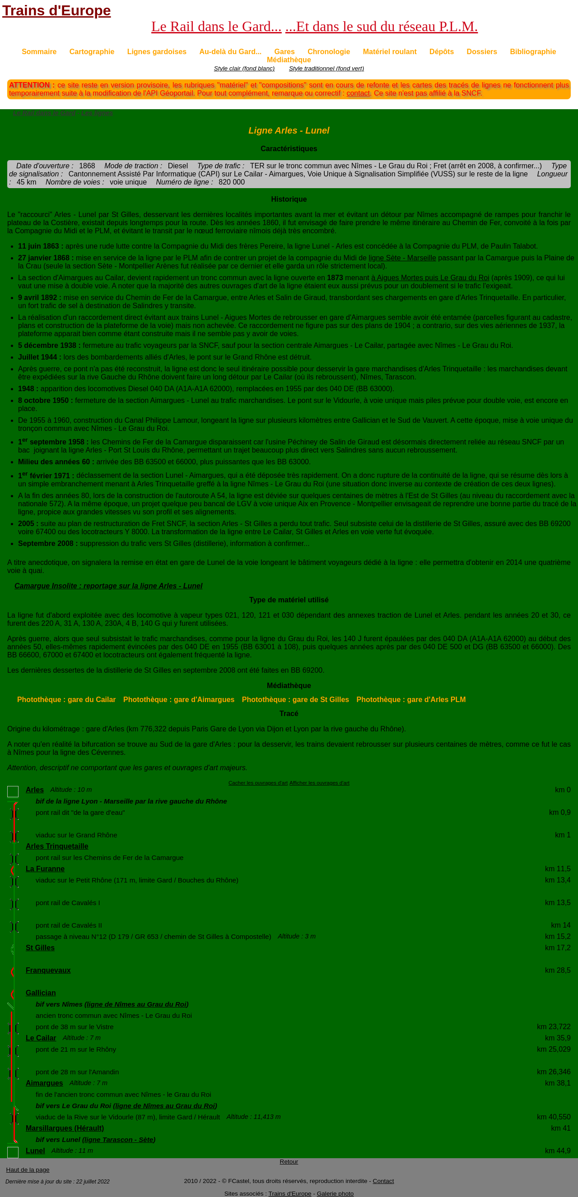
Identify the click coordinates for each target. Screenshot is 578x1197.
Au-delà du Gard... (230, 51)
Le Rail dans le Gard (44, 112)
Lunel (35, 1151)
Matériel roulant (390, 51)
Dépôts (441, 51)
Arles (35, 790)
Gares (285, 51)
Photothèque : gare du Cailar (66, 699)
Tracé (289, 713)
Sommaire (39, 51)
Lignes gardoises (157, 51)
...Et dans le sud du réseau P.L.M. (381, 26)
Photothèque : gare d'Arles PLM (411, 699)
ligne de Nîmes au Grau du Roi (136, 1004)
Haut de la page (28, 1169)
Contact (383, 1181)
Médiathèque (289, 60)
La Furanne (45, 869)
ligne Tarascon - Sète (118, 1139)
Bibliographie (533, 51)
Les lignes (97, 112)
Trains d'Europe (56, 10)
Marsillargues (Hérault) (65, 1128)
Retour (289, 1161)
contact (358, 93)
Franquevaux (48, 970)
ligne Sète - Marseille (402, 258)
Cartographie (92, 51)
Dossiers (482, 51)
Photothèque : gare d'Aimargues (179, 699)
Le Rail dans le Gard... (216, 26)
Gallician (41, 993)
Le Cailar (41, 1038)
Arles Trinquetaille (57, 846)
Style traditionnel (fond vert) (326, 68)
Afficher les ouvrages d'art (319, 783)
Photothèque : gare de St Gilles (295, 699)
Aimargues (44, 1083)
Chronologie (329, 51)
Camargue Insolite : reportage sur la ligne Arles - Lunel (108, 586)
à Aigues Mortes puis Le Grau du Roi (430, 278)
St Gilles (40, 948)
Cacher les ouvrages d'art (258, 783)
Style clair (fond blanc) (244, 68)
